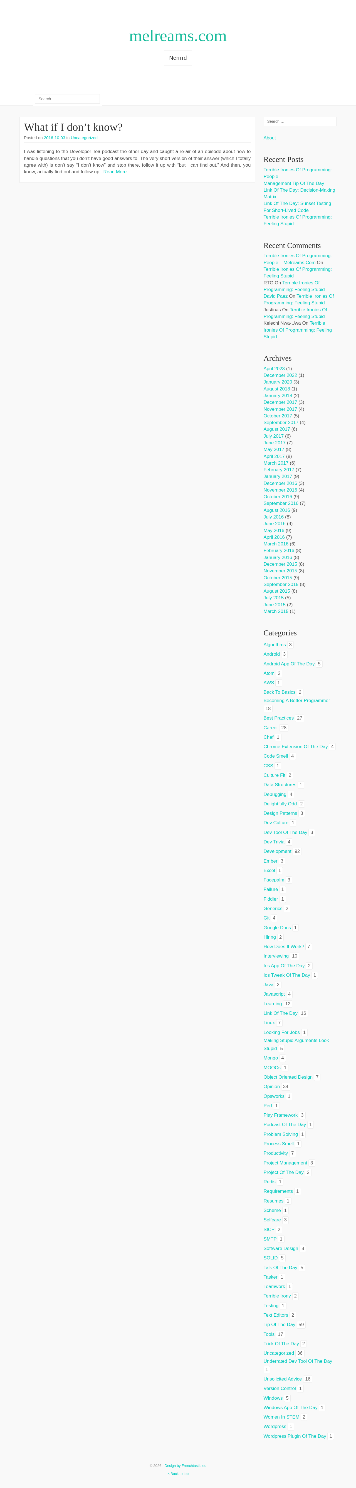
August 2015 (277, 591)
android (272, 654)
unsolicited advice (283, 1379)
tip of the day (279, 1324)
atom (269, 673)
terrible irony (277, 1296)
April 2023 (274, 368)
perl (268, 1105)
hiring (270, 937)
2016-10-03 (54, 137)
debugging (275, 794)
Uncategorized (84, 137)
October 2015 (278, 577)
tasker (271, 1277)
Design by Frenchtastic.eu (185, 1466)
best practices (279, 718)
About (270, 138)
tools (269, 1334)
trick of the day (281, 1343)
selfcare (272, 1220)
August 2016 (277, 510)
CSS (268, 765)
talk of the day (281, 1267)
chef (269, 737)
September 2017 (281, 422)
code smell (276, 756)
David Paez (276, 296)
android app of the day (289, 664)
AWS (269, 682)
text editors (276, 1315)
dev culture (276, 822)
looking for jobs (282, 1032)
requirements (278, 1191)
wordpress (275, 1426)
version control (280, 1388)
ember (271, 861)
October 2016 (278, 496)
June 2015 (275, 604)
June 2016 (275, 523)
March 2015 (276, 611)
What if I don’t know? (73, 127)
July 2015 (274, 597)
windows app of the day (291, 1407)
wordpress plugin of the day (295, 1436)
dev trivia (274, 842)
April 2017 (274, 456)
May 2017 (274, 449)
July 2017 (274, 436)
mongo (271, 1058)
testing (271, 1305)
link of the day (281, 1013)
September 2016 (281, 503)
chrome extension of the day (296, 746)
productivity (276, 1153)
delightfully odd (280, 803)
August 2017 (277, 429)
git (267, 918)
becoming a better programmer (297, 700)
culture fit (274, 775)
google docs (277, 927)
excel (269, 870)
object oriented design (288, 1077)
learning (273, 1003)
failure (271, 889)
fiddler (271, 899)
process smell (279, 1143)
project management (285, 1163)
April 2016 (274, 537)
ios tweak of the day (287, 975)
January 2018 (278, 395)
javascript (274, 994)
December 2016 (280, 483)
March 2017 (276, 463)
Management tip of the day (294, 183)
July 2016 (274, 517)
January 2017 (278, 476)
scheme (272, 1210)
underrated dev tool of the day (298, 1361)
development (277, 851)
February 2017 (279, 469)
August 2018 (277, 389)
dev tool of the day (285, 832)
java (269, 984)
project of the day (284, 1172)
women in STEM (282, 1417)
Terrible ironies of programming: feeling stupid (298, 329)
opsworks (274, 1096)
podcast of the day (285, 1124)
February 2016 (279, 550)
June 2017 (275, 442)
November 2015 (280, 570)
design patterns (280, 813)
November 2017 (280, 409)
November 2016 (280, 490)
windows (273, 1398)
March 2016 (276, 544)
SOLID (271, 1258)
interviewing (276, 956)
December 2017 (280, 402)
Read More (115, 171)
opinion (272, 1086)
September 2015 (281, 584)
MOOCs (272, 1067)
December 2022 (280, 375)
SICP (269, 1229)
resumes (274, 1201)
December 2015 (280, 564)
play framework (281, 1115)
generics (273, 908)
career (271, 727)
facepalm (274, 880)
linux (269, 1022)
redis (270, 1181)
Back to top (178, 1474)
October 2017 (278, 416)
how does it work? (284, 946)
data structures (280, 784)
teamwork (274, 1286)
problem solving (281, 1134)
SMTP (270, 1239)
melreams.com (178, 35)
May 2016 (274, 530)
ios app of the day (284, 965)
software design (281, 1248)
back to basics (280, 692)
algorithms (275, 644)
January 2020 (278, 382)
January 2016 (278, 557)
